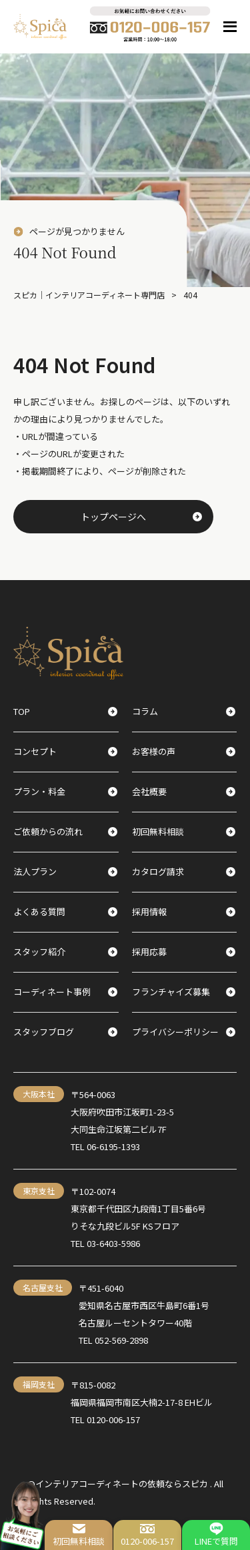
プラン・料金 (65, 791)
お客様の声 (184, 751)
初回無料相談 (79, 1534)
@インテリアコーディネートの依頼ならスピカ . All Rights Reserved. (125, 1492)
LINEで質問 (216, 1534)
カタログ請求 (184, 871)
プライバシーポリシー (184, 1031)
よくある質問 (65, 911)
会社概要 (184, 791)
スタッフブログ (65, 1031)
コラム (184, 711)
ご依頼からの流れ (65, 831)
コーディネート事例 (65, 991)
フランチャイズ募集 (184, 991)
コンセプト (65, 751)
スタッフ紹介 (65, 951)
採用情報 (184, 911)
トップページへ (141, 516)
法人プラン (65, 871)
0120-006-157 (147, 1534)
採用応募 (184, 951)
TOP (65, 711)
